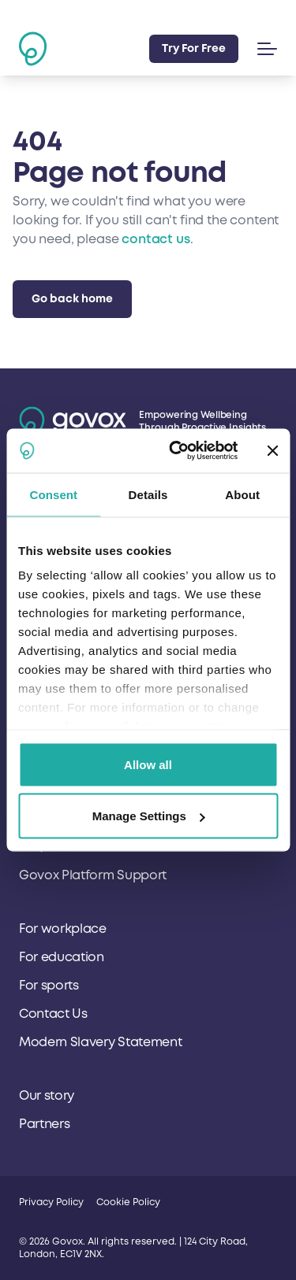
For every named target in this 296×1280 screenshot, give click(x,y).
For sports (49, 985)
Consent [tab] (53, 494)
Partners (44, 1124)
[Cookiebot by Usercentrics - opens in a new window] (176, 451)
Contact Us (53, 1014)
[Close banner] (272, 450)
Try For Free (194, 48)
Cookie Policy (128, 1202)
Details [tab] (148, 494)
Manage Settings (148, 816)
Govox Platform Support (93, 875)
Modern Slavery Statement (100, 1042)
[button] (264, 49)
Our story (46, 1095)
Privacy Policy (51, 1202)
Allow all (148, 764)
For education (61, 957)
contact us (155, 239)
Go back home (72, 298)
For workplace (63, 929)
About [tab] (242, 494)
